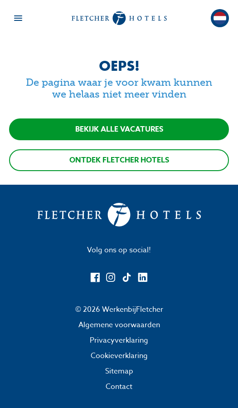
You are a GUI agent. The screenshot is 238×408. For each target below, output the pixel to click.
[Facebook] (95, 277)
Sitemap (119, 371)
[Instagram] (111, 277)
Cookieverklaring (119, 355)
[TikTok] (126, 277)
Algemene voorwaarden (119, 325)
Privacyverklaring (119, 340)
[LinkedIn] (142, 277)
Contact (119, 386)
